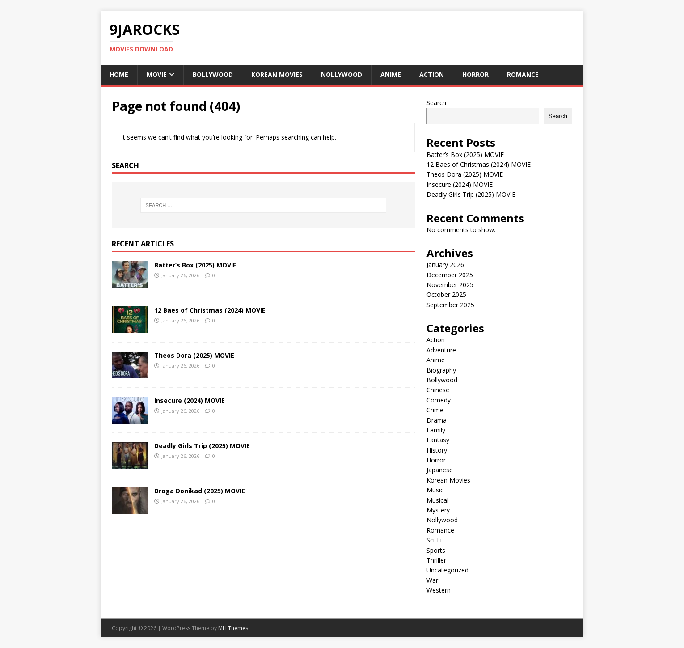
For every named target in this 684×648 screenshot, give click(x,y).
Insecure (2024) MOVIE (189, 400)
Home (119, 74)
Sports (435, 550)
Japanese (439, 470)
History (436, 450)
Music (434, 490)
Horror (475, 74)
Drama (436, 420)
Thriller (436, 560)
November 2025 (449, 284)
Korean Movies (277, 74)
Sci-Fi (434, 540)
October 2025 (446, 294)
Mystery (438, 510)
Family (435, 430)
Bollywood (213, 74)
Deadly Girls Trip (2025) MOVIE (202, 445)
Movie (157, 74)
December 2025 (449, 275)
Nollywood (341, 74)
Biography (441, 370)
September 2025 (450, 305)
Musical (437, 500)
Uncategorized (447, 570)
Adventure (441, 350)
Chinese (437, 389)
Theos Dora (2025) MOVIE (194, 355)
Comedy (438, 400)
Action (431, 74)
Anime (390, 74)
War (432, 580)
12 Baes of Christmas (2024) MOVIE (210, 310)
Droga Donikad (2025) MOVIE (199, 491)
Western (438, 590)
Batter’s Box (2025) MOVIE (195, 265)
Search (436, 102)
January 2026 (445, 264)
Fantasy (437, 440)
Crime (434, 410)
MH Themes (233, 628)
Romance (523, 74)
